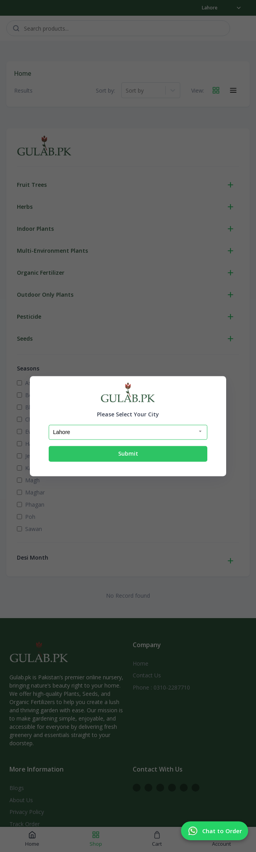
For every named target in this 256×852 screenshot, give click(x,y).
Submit (128, 454)
